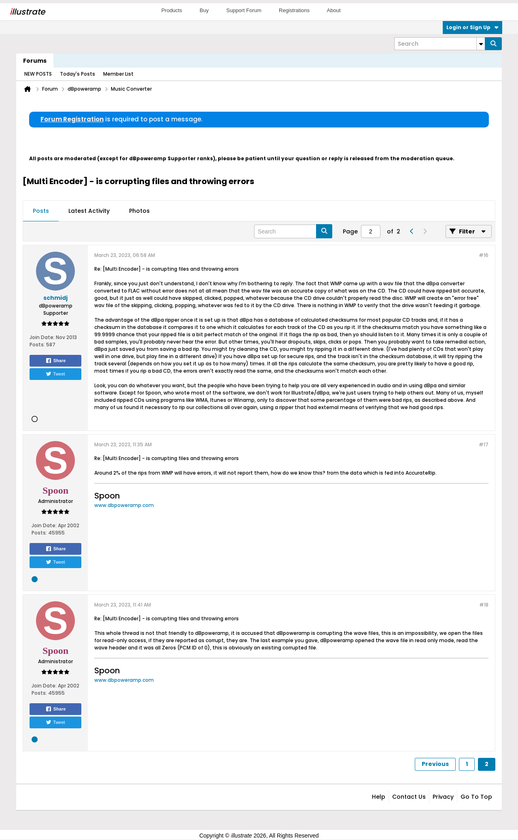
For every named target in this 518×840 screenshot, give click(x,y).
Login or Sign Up (472, 27)
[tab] (41, 211)
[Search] (439, 43)
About (334, 10)
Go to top (476, 797)
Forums (35, 61)
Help (378, 797)
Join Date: (42, 337)
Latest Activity (89, 211)
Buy (204, 10)
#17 (483, 444)
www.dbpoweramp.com (124, 505)
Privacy (443, 797)
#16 (483, 255)
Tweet (55, 374)
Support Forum (243, 10)
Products (171, 10)
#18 (483, 604)
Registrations (294, 10)
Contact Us (409, 797)
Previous (435, 764)
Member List (118, 73)
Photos (139, 211)
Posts (41, 211)
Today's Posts (77, 73)
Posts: (37, 344)
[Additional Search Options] (480, 43)
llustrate (27, 11)
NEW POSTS (38, 73)
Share (55, 360)
